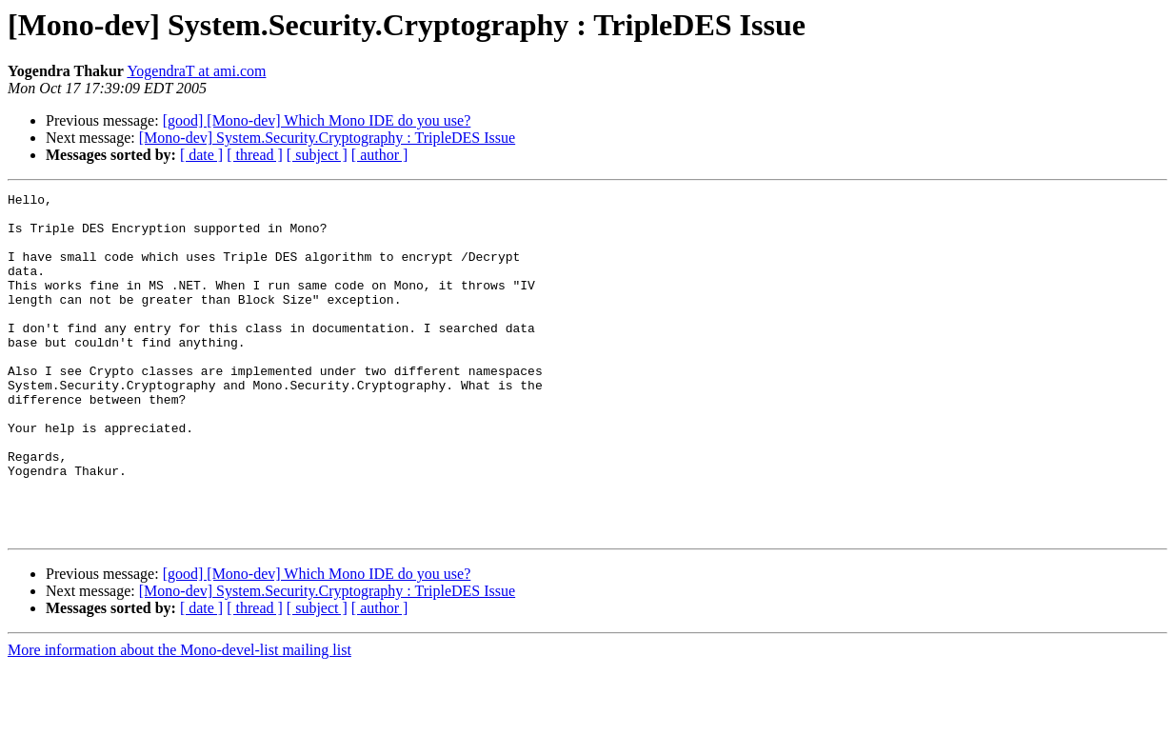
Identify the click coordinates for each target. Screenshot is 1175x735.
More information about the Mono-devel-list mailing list (179, 718)
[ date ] (201, 155)
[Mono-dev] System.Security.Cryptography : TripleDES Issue (327, 137)
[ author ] (379, 155)
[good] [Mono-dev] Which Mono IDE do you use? (317, 120)
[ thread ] (255, 155)
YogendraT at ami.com (196, 71)
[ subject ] (317, 155)
